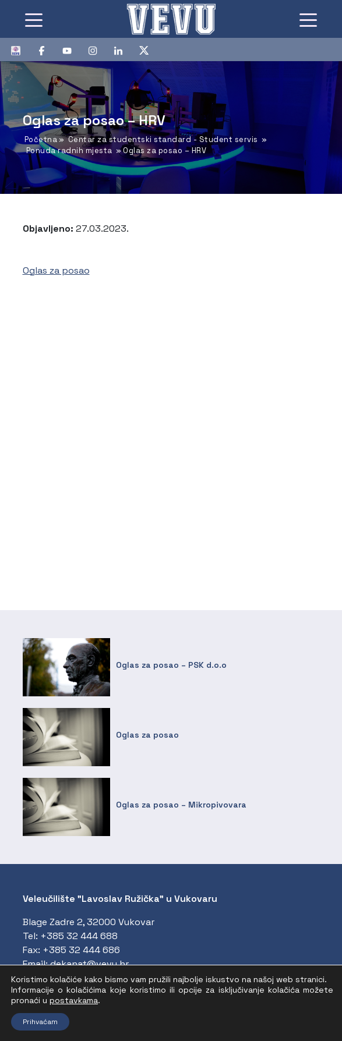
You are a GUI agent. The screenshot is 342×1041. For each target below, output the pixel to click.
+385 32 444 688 (79, 936)
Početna (41, 139)
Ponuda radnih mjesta (69, 150)
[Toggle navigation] (34, 19)
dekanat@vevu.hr (89, 964)
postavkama (74, 1000)
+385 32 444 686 (81, 950)
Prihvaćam (40, 1021)
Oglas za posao (56, 270)
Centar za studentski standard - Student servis (163, 139)
